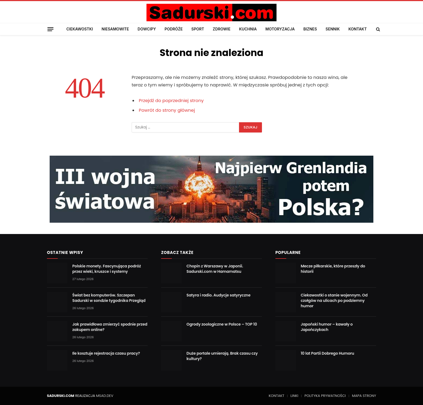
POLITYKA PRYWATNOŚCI (325, 395)
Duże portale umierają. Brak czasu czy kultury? (222, 356)
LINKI (294, 395)
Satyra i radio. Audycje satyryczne (218, 295)
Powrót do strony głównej (167, 110)
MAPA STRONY (364, 395)
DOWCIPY (147, 29)
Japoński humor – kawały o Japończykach (327, 327)
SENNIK (333, 29)
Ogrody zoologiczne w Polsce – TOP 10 (221, 324)
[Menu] (50, 29)
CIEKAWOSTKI (79, 29)
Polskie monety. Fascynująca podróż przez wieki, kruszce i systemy (106, 268)
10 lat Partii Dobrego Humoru (327, 353)
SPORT (197, 29)
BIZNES (310, 29)
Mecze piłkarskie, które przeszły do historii (333, 268)
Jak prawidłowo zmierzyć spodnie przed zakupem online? (109, 327)
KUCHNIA (248, 29)
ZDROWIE (222, 29)
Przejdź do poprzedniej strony (171, 100)
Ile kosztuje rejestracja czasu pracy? (106, 353)
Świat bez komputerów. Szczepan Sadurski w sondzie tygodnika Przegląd (108, 297)
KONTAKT (357, 29)
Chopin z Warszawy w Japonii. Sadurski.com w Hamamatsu (214, 268)
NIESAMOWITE (115, 29)
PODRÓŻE (174, 29)
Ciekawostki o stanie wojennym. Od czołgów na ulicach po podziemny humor (334, 300)
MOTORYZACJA (280, 29)
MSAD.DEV (104, 395)
